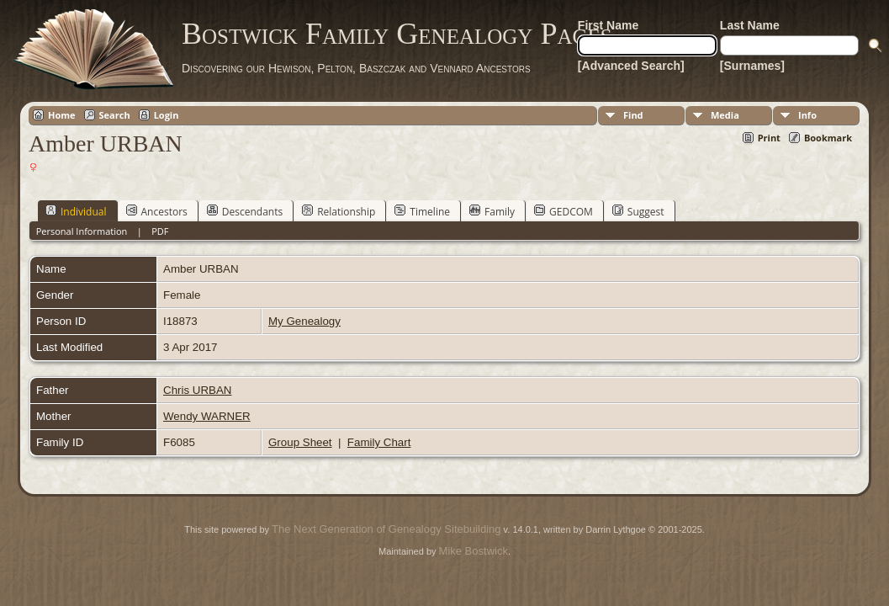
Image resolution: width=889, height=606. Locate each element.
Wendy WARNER (207, 416)
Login (166, 115)
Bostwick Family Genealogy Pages (397, 33)
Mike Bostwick (473, 551)
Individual (76, 211)
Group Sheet (300, 442)
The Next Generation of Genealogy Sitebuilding (386, 529)
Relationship (338, 211)
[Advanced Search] (631, 65)
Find (633, 115)
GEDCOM (563, 211)
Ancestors (157, 211)
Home (62, 115)
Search (114, 115)
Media (725, 115)
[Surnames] (752, 65)
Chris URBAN (197, 390)
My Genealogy (304, 321)
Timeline (422, 211)
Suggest (638, 211)
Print (769, 137)
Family (492, 211)
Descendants (245, 211)
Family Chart (379, 442)
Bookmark (828, 137)
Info (807, 115)
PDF (159, 231)
